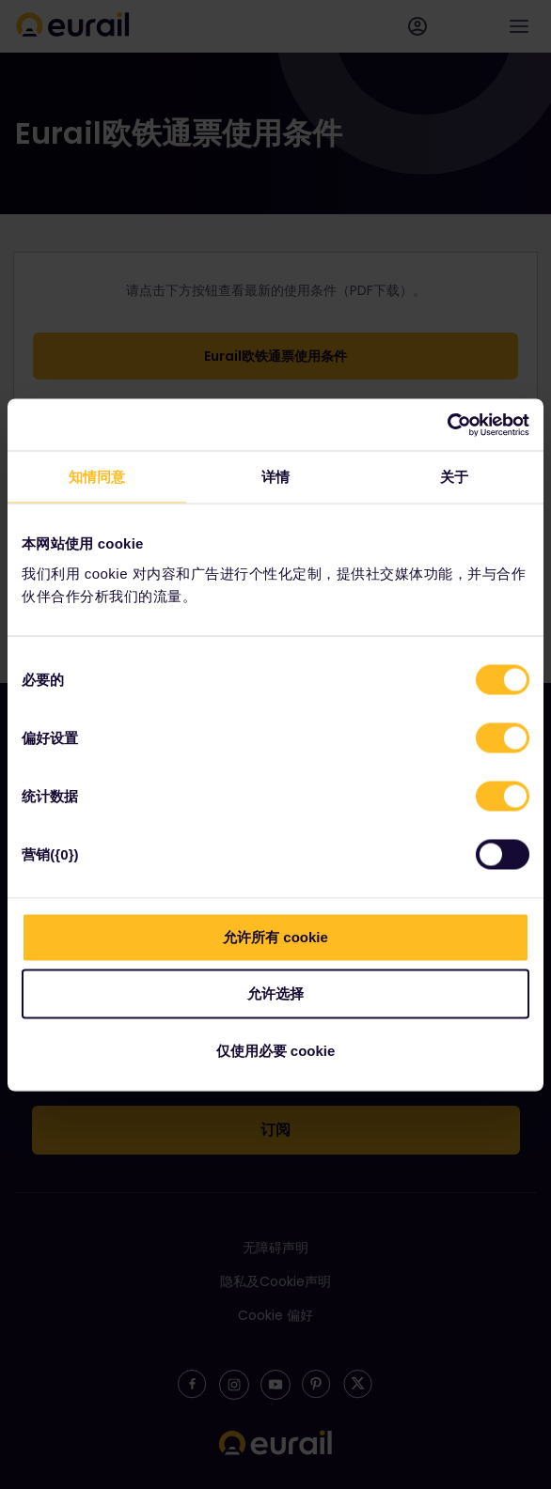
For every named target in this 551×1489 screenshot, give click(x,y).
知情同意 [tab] (97, 477)
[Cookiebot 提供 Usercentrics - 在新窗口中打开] (447, 424)
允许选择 (275, 993)
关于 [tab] (454, 477)
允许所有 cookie (275, 936)
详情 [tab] (275, 477)
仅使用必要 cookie (276, 1050)
